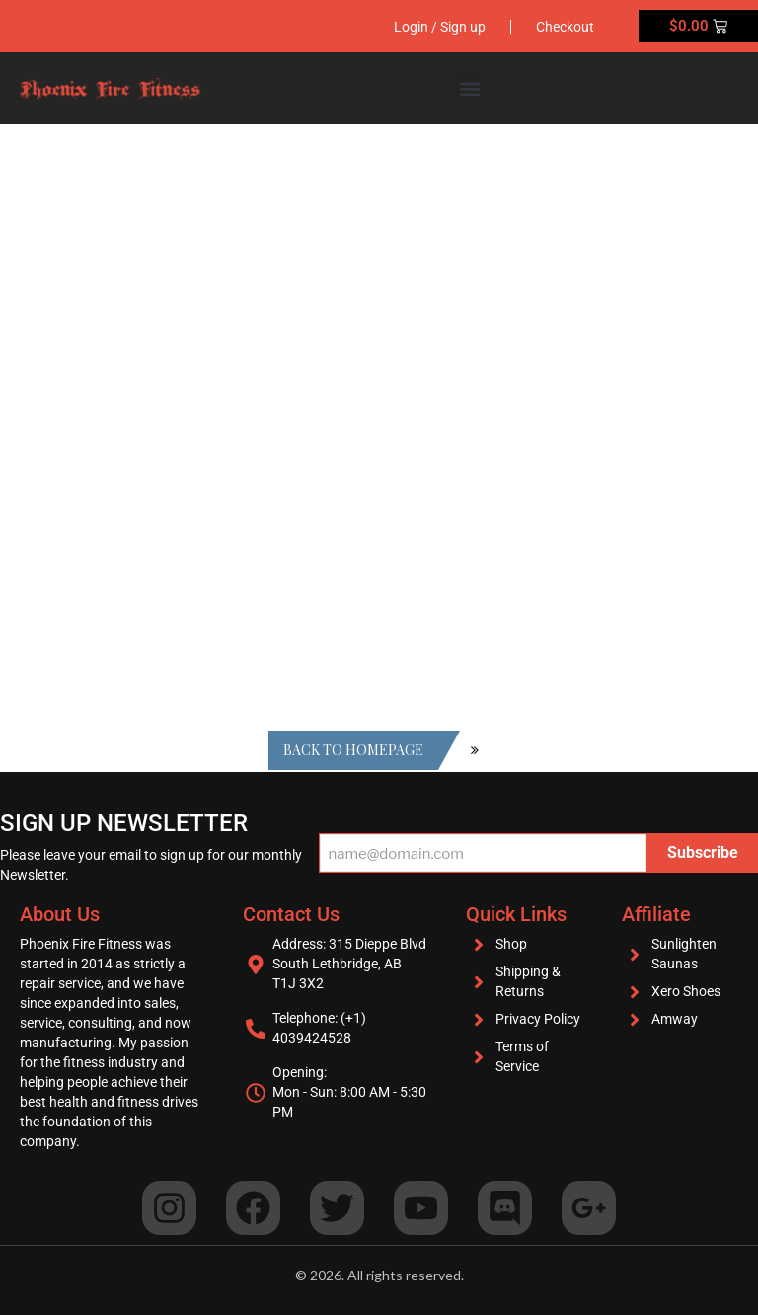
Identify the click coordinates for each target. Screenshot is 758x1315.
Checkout (565, 27)
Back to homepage (353, 749)
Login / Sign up (440, 27)
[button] (470, 88)
